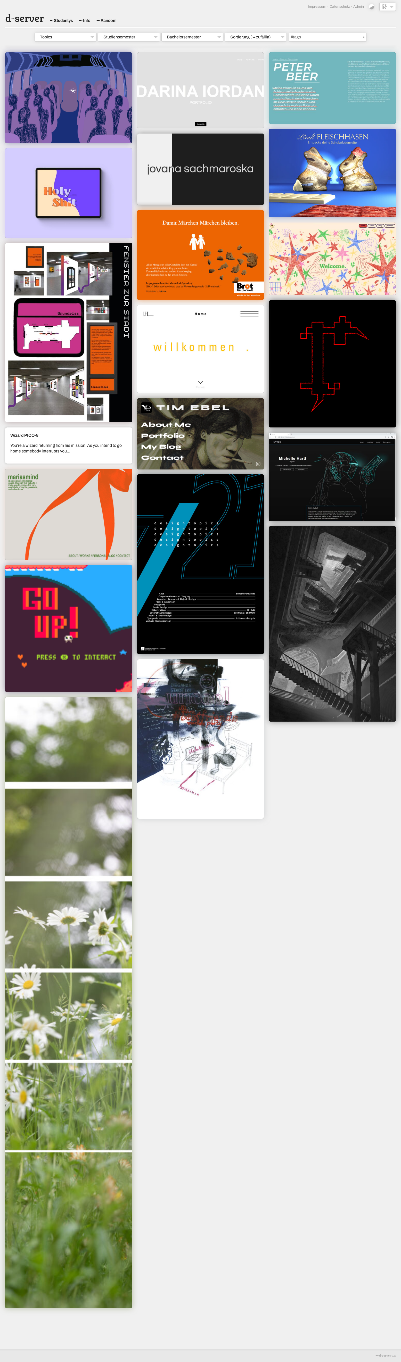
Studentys (63, 20)
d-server (24, 17)
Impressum (317, 7)
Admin (358, 7)
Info (87, 20)
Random (109, 20)
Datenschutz (340, 7)
